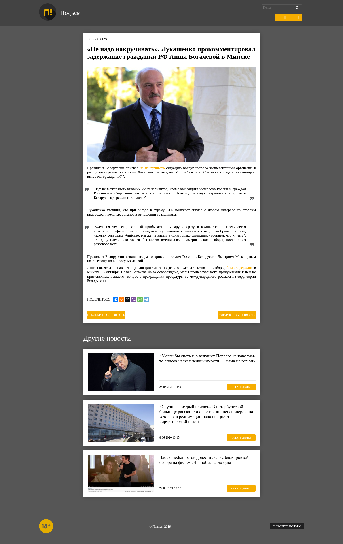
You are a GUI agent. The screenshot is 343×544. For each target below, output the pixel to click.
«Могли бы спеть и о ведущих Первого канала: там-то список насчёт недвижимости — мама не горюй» (206, 360)
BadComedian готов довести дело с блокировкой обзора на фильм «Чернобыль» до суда (206, 459)
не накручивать (152, 168)
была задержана (240, 268)
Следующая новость (234, 314)
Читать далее (238, 385)
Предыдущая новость (109, 314)
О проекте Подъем (285, 525)
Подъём (71, 13)
